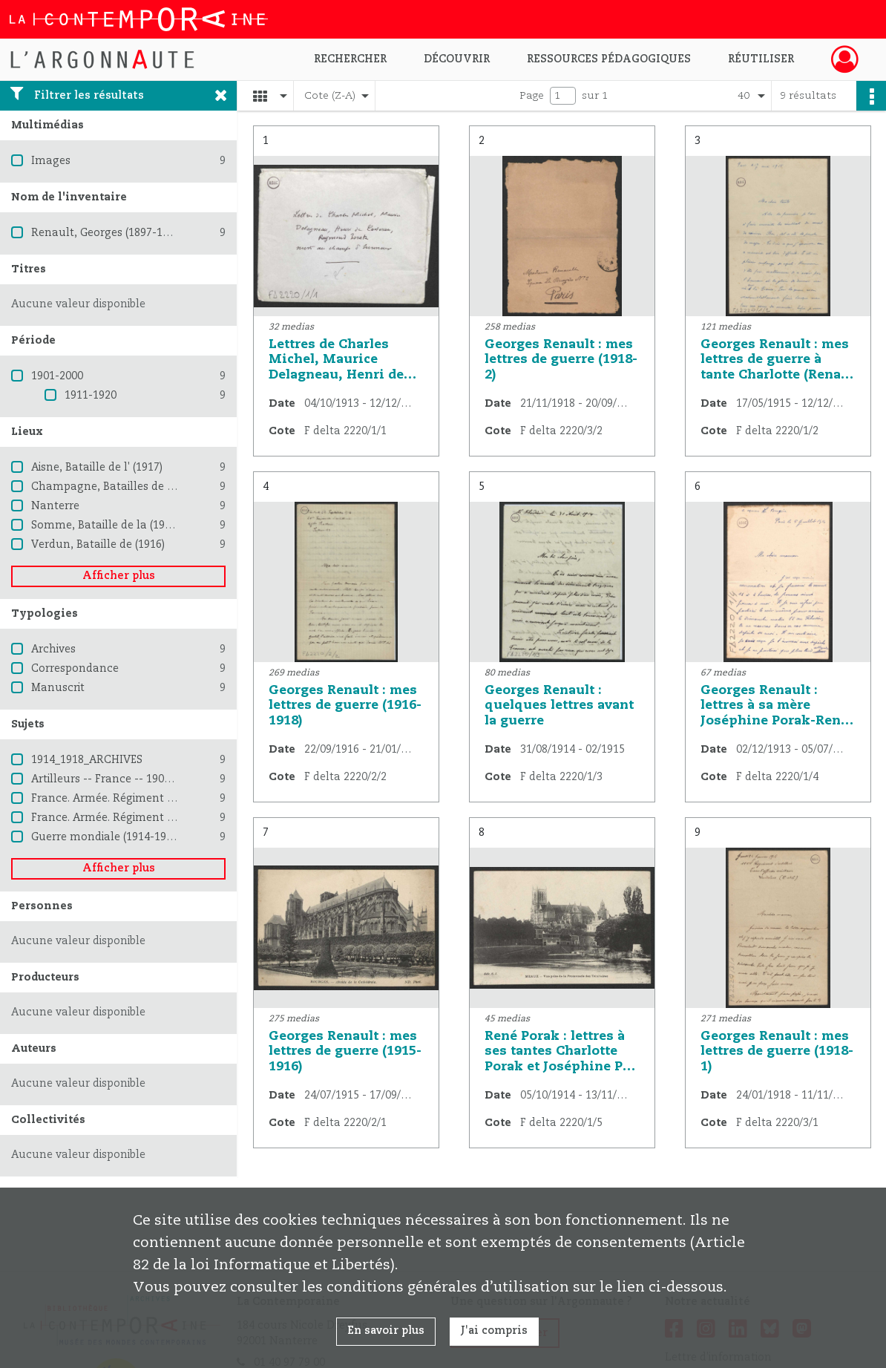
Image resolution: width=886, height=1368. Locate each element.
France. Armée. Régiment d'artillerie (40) (135, 818)
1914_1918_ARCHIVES (86, 760)
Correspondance (75, 669)
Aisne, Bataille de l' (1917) (97, 467)
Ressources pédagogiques (609, 59)
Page (531, 96)
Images (50, 161)
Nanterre (55, 506)
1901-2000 (57, 376)
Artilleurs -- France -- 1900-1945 (114, 779)
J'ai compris (494, 1331)
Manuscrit (58, 688)
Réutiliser (761, 59)
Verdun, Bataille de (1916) (98, 545)
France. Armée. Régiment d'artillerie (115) (138, 798)
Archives (53, 649)
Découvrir (457, 59)
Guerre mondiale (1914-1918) (106, 837)
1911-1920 (91, 395)
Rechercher (350, 59)
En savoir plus (385, 1331)
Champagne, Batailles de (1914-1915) (128, 487)
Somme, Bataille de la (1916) (105, 525)
